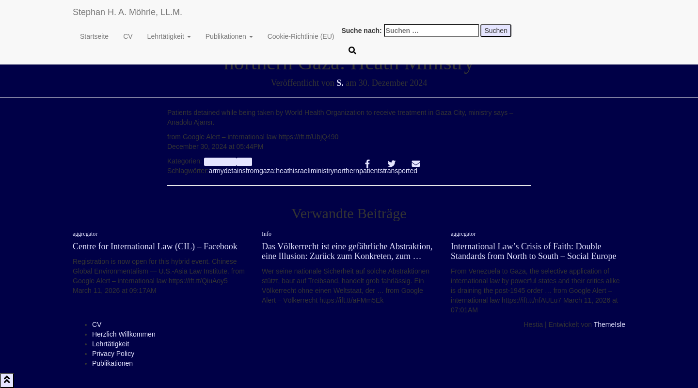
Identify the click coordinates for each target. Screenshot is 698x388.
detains (235, 171)
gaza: (267, 171)
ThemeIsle (609, 324)
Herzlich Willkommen (124, 334)
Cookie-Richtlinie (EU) (301, 36)
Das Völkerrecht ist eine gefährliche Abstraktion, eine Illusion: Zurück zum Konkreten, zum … (347, 251)
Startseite (94, 36)
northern (346, 171)
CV (127, 36)
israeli (302, 171)
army (216, 171)
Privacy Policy (113, 353)
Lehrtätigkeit (169, 36)
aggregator (220, 161)
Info (244, 161)
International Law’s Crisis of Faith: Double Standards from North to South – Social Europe (533, 251)
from (252, 171)
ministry (322, 171)
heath (284, 171)
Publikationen (229, 36)
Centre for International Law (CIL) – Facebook (155, 246)
